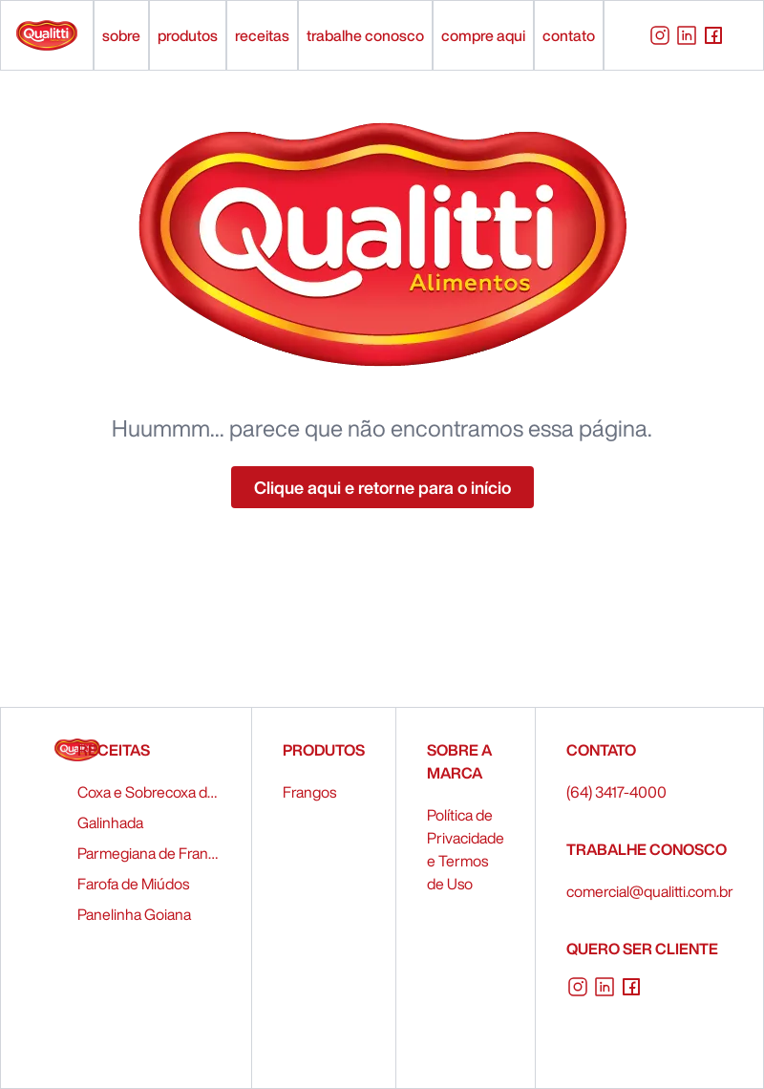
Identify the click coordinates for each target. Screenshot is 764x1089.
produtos (188, 35)
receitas (262, 35)
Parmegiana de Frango (149, 853)
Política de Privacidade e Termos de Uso (465, 849)
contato (568, 35)
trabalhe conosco (365, 35)
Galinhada (110, 822)
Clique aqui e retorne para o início (382, 487)
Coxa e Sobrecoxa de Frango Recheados (149, 792)
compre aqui (483, 35)
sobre (121, 35)
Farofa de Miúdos (133, 883)
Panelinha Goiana (134, 914)
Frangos (309, 792)
